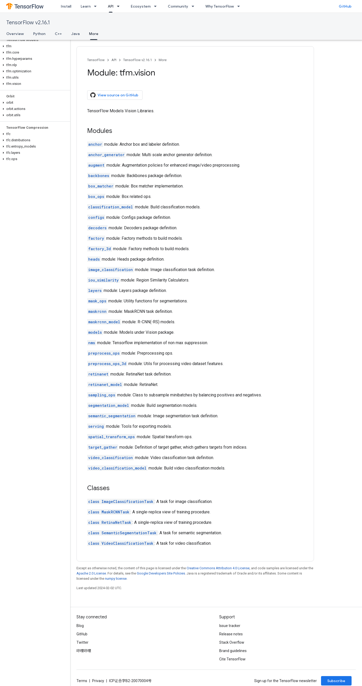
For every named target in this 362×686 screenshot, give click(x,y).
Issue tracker (229, 626)
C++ (58, 33)
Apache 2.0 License (91, 573)
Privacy (98, 681)
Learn (86, 6)
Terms (81, 681)
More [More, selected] (93, 33)
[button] (34, 46)
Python (39, 33)
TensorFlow (96, 60)
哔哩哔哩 (83, 651)
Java (75, 33)
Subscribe (336, 680)
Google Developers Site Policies (161, 573)
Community (178, 6)
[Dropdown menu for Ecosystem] (157, 6)
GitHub (345, 6)
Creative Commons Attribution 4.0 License (218, 568)
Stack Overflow (231, 642)
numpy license (116, 579)
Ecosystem (141, 6)
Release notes (231, 634)
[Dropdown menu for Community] (194, 6)
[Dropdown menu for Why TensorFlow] (240, 6)
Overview (15, 33)
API (113, 60)
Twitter (82, 642)
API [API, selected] (111, 6)
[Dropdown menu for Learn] (97, 6)
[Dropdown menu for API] (120, 6)
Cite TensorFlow (232, 659)
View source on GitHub (114, 95)
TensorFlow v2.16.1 (28, 22)
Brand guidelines (233, 651)
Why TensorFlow (219, 6)
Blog (80, 626)
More (163, 60)
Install (66, 6)
